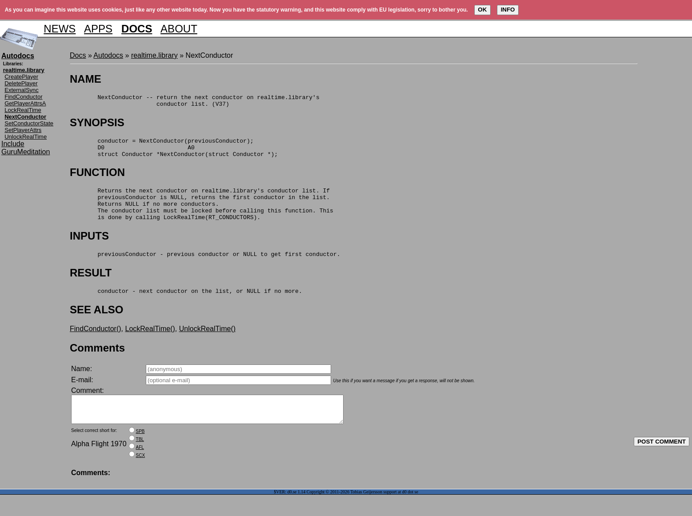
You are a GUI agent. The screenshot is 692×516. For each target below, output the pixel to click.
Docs (78, 55)
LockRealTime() (150, 344)
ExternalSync (21, 90)
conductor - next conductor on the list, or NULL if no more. (186, 307)
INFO (508, 9)
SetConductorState (28, 123)
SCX (140, 476)
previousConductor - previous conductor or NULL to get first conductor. (205, 268)
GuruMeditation (25, 152)
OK (482, 9)
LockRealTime (22, 110)
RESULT (91, 287)
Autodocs (108, 55)
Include (12, 144)
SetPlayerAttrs (22, 130)
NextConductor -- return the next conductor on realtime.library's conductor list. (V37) (195, 102)
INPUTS (89, 249)
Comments (97, 364)
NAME (85, 79)
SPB (140, 452)
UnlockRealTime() (207, 344)
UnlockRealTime (25, 136)
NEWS (60, 29)
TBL (140, 460)
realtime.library (154, 55)
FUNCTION (97, 179)
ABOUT (178, 29)
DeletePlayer (20, 83)
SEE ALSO (96, 326)
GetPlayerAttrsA (25, 103)
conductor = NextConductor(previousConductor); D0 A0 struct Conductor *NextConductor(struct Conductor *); (174, 152)
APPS (98, 29)
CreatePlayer (21, 76)
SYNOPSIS (97, 125)
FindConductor (23, 96)
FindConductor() (95, 344)
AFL (140, 468)
